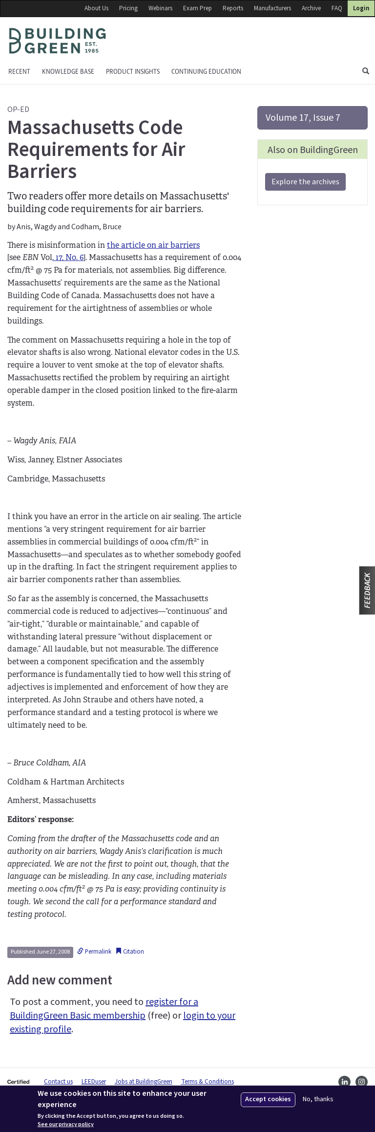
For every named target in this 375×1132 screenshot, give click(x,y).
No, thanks (318, 1099)
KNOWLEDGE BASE (68, 71)
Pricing (128, 8)
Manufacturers (272, 8)
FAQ (337, 8)
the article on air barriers (153, 245)
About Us (96, 8)
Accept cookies (268, 1099)
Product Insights (133, 71)
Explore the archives (305, 181)
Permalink (94, 951)
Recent (19, 71)
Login (361, 8)
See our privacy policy (66, 1125)
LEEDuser (94, 1081)
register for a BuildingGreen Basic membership (104, 1009)
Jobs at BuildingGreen (143, 1081)
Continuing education (206, 71)
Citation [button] (129, 951)
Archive (311, 8)
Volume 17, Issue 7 (303, 118)
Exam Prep (197, 8)
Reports (233, 8)
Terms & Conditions (207, 1081)
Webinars (160, 8)
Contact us (58, 1081)
